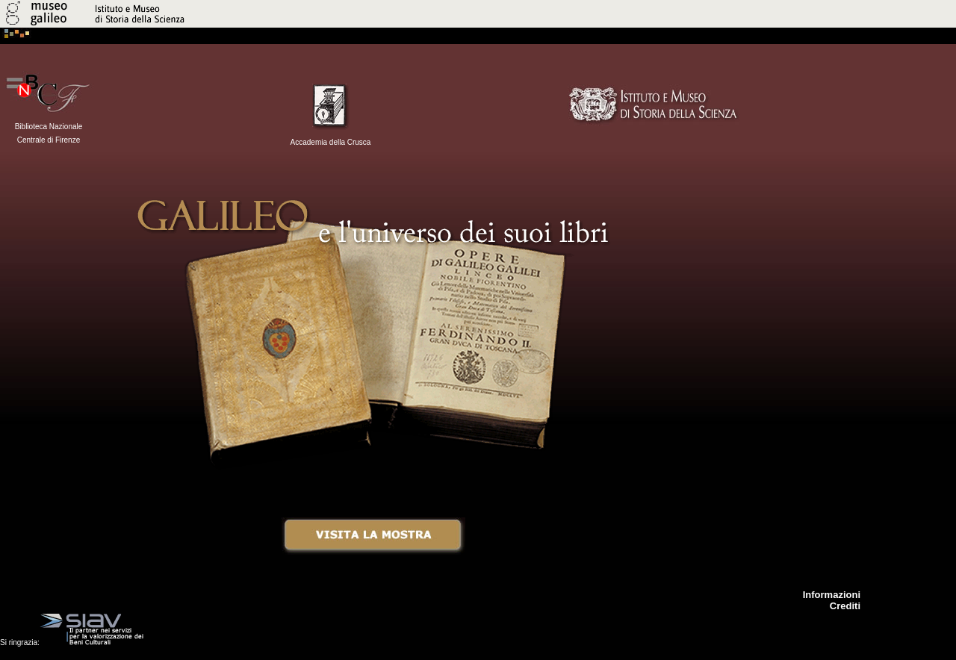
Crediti (845, 605)
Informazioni (831, 594)
